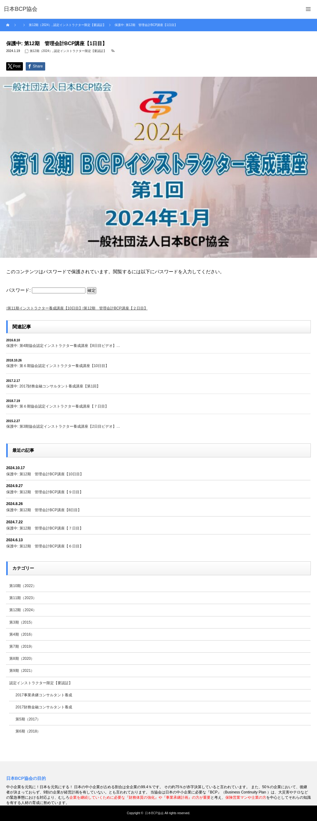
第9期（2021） (21, 670)
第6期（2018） (28, 731)
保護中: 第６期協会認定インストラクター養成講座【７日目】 (57, 406)
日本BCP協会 (154, 813)
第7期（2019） (21, 646)
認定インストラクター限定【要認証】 (80, 51)
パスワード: (45, 290)
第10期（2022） (23, 586)
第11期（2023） (23, 598)
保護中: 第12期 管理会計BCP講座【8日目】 (43, 510)
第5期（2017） (28, 719)
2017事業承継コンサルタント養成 (43, 695)
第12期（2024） (41, 51)
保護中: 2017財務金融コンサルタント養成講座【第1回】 (53, 386)
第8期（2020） (21, 658)
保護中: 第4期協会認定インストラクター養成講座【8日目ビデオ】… (63, 346)
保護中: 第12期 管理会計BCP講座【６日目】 (44, 546)
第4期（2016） (21, 634)
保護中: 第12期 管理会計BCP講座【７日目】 (44, 528)
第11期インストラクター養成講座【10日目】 (45, 308)
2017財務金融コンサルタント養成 (43, 707)
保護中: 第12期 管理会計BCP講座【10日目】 (45, 474)
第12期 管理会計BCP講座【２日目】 (115, 308)
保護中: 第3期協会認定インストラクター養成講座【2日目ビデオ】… (63, 426)
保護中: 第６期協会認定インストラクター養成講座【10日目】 (57, 366)
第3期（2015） (21, 622)
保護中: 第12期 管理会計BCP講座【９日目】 (44, 492)
